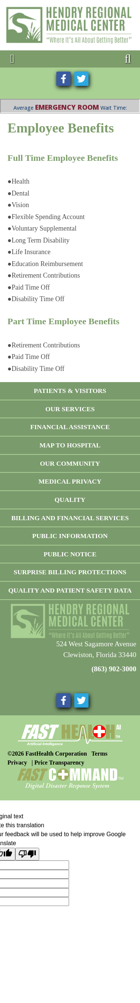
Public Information (70, 536)
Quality (70, 499)
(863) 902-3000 (113, 669)
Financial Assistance (70, 427)
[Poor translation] (27, 854)
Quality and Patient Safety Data (69, 590)
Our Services (69, 409)
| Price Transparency (57, 762)
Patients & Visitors (70, 390)
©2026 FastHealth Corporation (47, 753)
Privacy (17, 762)
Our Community (70, 463)
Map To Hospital (70, 445)
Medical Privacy (70, 481)
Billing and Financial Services (70, 518)
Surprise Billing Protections (70, 572)
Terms (99, 753)
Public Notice (70, 554)
